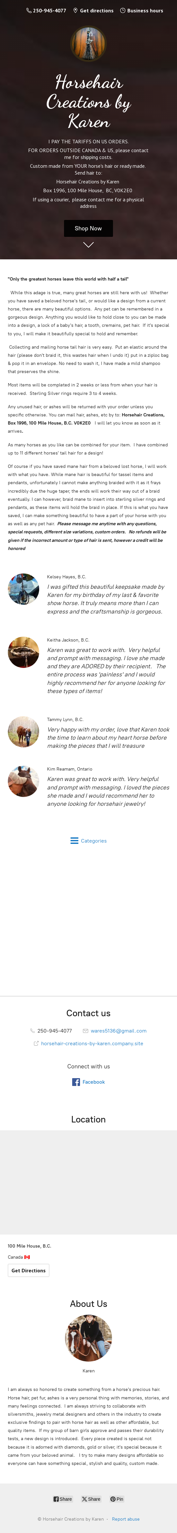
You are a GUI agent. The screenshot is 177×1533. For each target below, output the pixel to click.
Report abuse (126, 1519)
